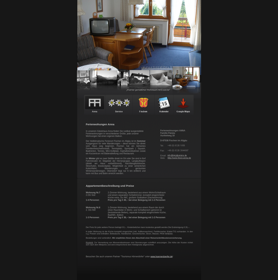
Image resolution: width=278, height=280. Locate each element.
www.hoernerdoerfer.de (162, 256)
